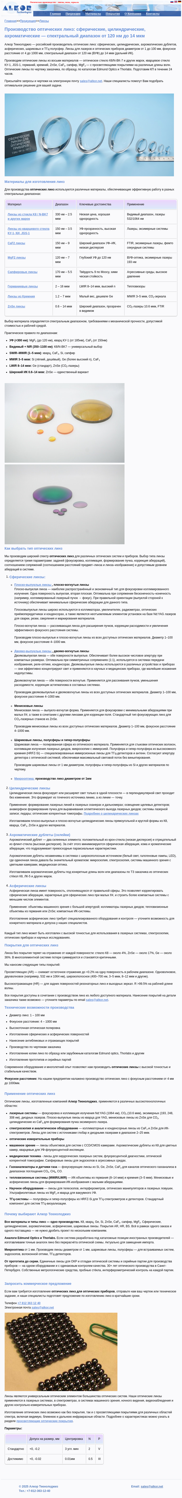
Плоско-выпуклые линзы (33, 585)
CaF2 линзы (16, 243)
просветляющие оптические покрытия (44, 1421)
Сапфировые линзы (22, 272)
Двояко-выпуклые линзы (33, 651)
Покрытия (113, 13)
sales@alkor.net (91, 81)
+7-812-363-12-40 (38, 1491)
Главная (55, 13)
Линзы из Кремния (21, 296)
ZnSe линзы (16, 306)
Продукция (73, 13)
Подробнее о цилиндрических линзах (111, 813)
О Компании (133, 13)
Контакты (152, 13)
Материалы (93, 13)
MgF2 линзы (17, 257)
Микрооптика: (24, 778)
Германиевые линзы (23, 286)
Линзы (44, 21)
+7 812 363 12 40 (29, 1303)
